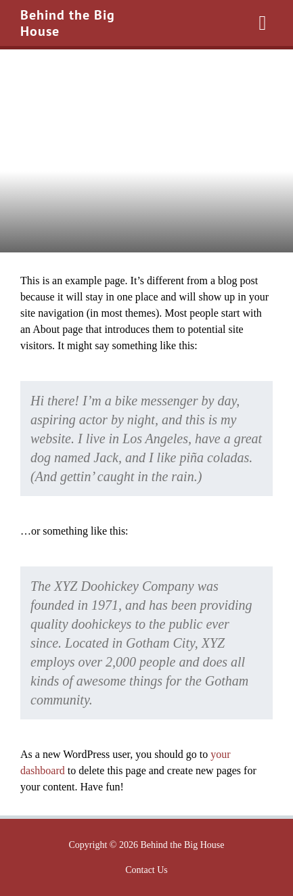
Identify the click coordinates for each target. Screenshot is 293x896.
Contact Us (146, 870)
